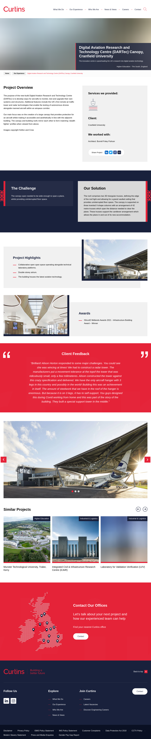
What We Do (58, 9)
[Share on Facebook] (115, 152)
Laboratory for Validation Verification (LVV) (123, 567)
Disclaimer (8, 731)
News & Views (111, 9)
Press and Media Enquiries (42, 735)
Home (7, 73)
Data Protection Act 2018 (116, 731)
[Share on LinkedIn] (106, 152)
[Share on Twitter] (111, 152)
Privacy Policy (23, 731)
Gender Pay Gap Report (69, 735)
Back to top (140, 671)
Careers (125, 9)
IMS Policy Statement (68, 731)
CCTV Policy (137, 731)
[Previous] (3, 460)
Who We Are (93, 9)
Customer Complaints (91, 731)
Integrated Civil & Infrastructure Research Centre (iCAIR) (73, 568)
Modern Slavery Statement (15, 735)
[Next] (147, 460)
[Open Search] (145, 9)
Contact (138, 9)
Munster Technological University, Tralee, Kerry (25, 568)
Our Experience (76, 9)
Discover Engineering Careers (96, 710)
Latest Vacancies (91, 704)
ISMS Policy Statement (44, 731)
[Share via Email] (119, 152)
